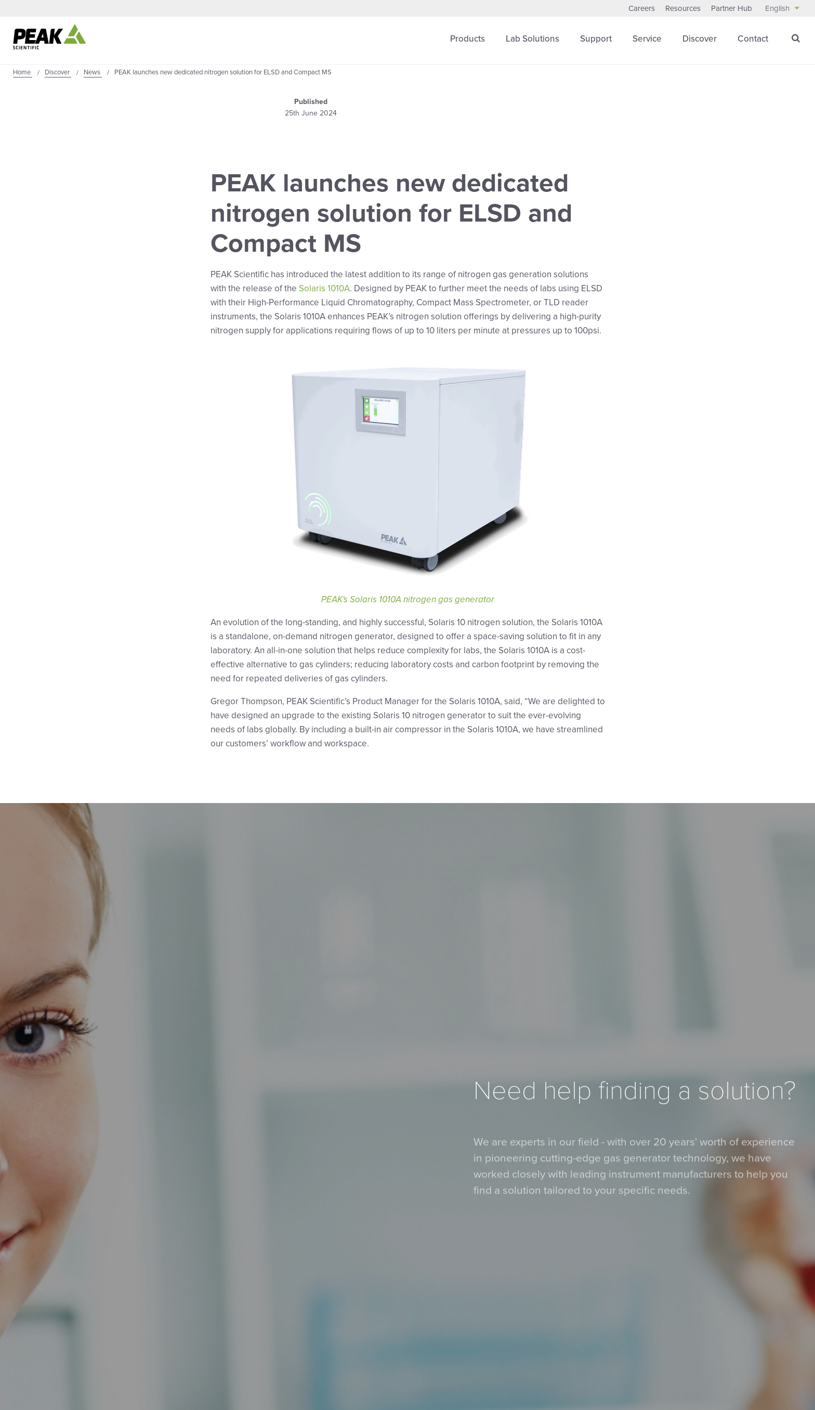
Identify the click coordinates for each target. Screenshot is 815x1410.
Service (647, 38)
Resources (683, 8)
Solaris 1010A (324, 288)
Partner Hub (731, 8)
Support (596, 38)
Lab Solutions (532, 38)
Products (467, 38)
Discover (699, 38)
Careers (641, 8)
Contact (753, 38)
